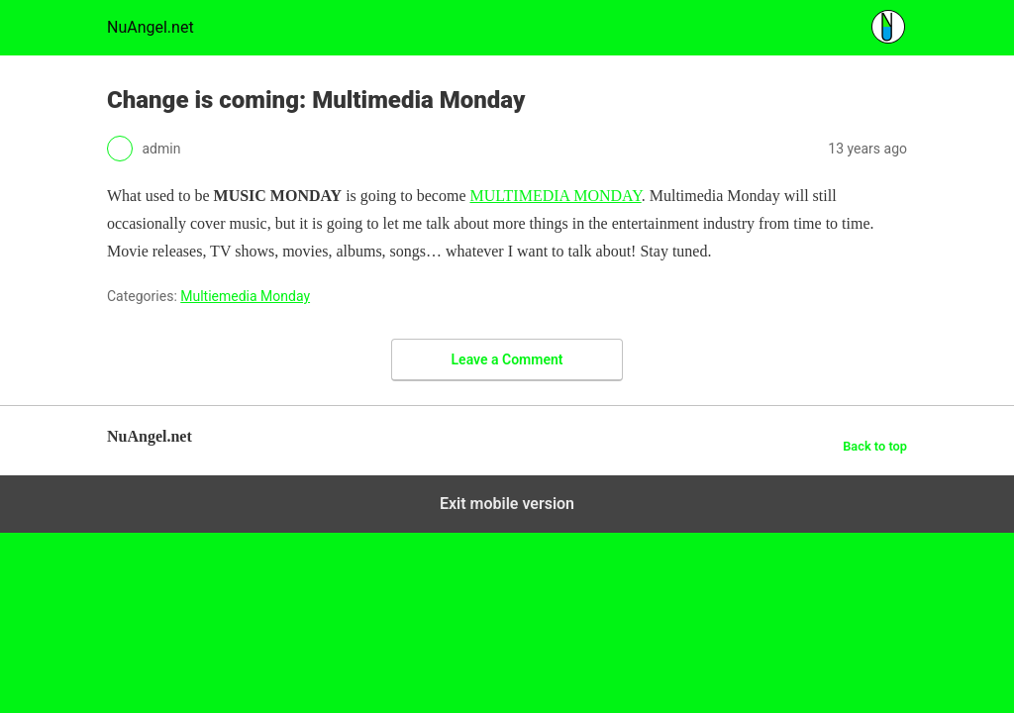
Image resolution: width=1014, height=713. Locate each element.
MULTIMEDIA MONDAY (555, 195)
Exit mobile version (507, 503)
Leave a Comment (507, 359)
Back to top (875, 446)
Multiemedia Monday (245, 296)
